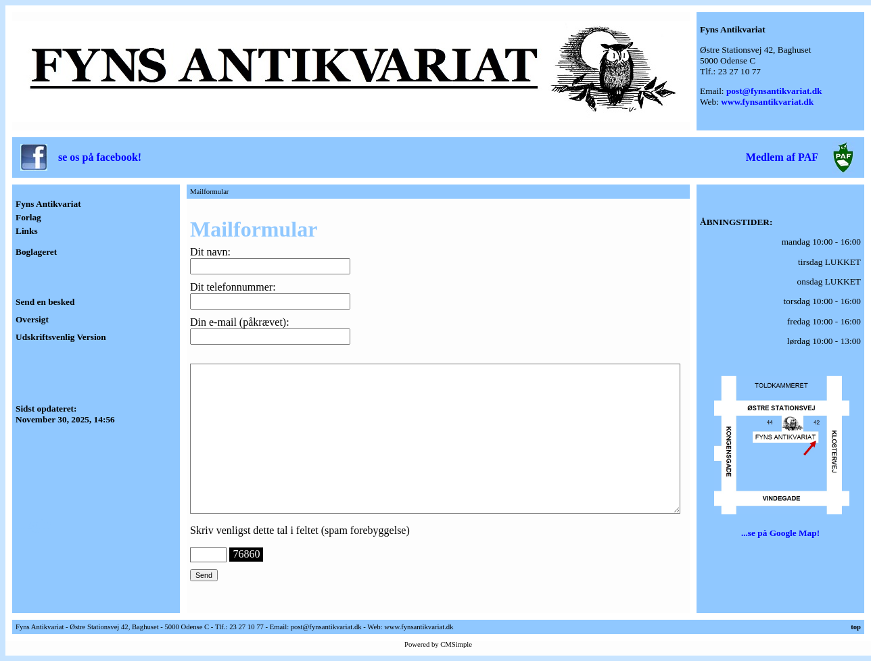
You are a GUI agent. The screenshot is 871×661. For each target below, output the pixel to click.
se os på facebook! (99, 157)
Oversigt (32, 319)
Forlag (28, 217)
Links (27, 231)
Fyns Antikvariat (48, 204)
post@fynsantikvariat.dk (774, 91)
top (856, 627)
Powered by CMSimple (438, 644)
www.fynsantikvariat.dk (767, 102)
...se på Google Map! (780, 533)
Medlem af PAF (782, 157)
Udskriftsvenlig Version (61, 337)
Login (33, 524)
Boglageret (36, 252)
